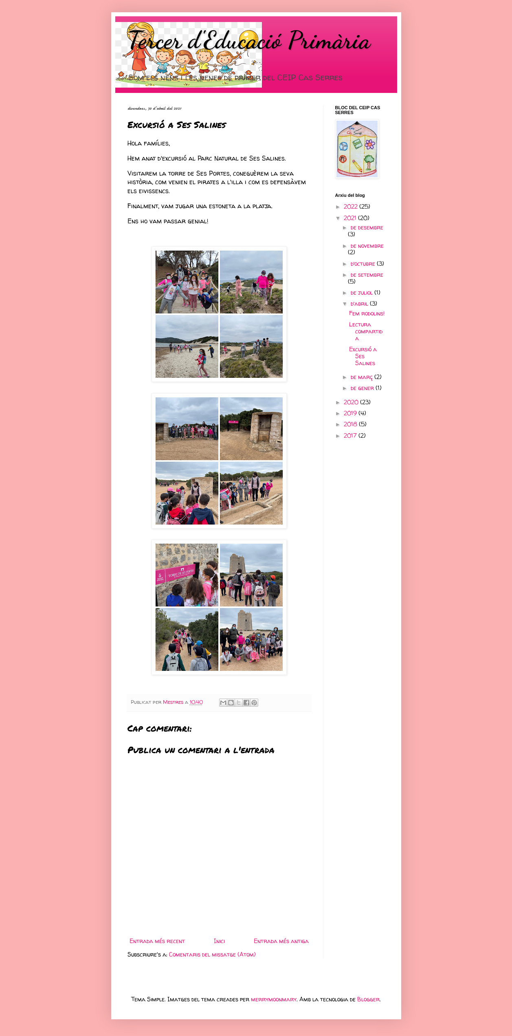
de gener (363, 388)
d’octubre (364, 263)
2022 (351, 206)
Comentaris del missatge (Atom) (212, 954)
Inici (219, 941)
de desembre (367, 227)
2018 (351, 424)
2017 (351, 435)
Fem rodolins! (367, 313)
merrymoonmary (274, 999)
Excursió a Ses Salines (363, 356)
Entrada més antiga (281, 941)
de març (362, 377)
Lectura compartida (365, 331)
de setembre (367, 274)
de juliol (362, 292)
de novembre (367, 245)
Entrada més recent (157, 941)
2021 (351, 218)
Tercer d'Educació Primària (248, 40)
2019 (351, 413)
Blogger (368, 999)
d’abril (360, 303)
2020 (352, 402)
